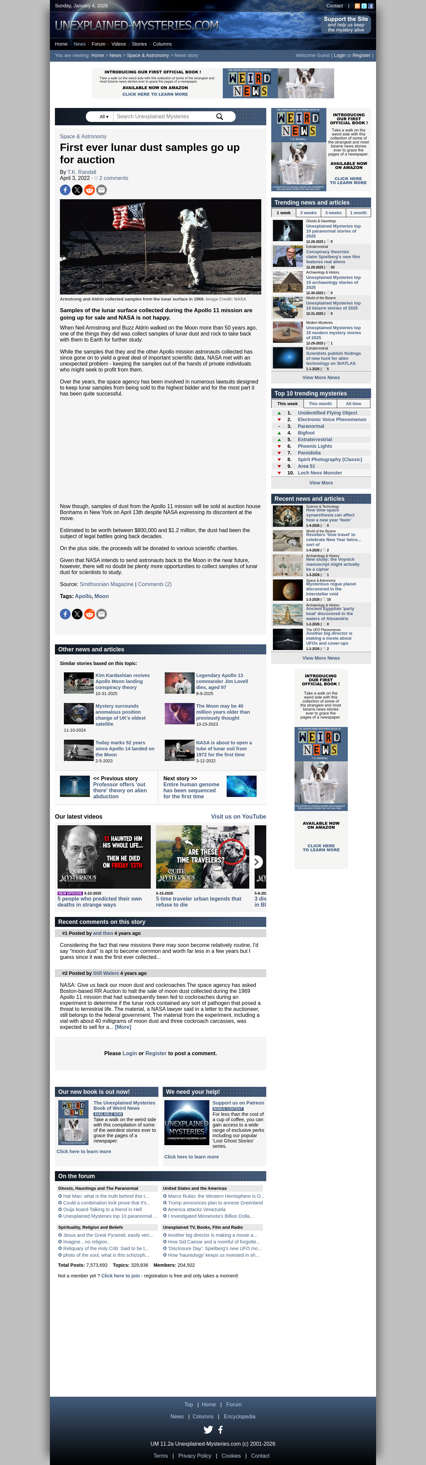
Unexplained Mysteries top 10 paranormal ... (110, 1216)
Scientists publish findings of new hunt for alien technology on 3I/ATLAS (333, 358)
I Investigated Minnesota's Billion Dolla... (211, 1216)
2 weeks (308, 212)
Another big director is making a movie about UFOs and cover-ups (329, 638)
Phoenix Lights (315, 446)
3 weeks (333, 212)
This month (320, 403)
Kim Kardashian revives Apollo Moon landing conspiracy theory (123, 681)
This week (287, 403)
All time (353, 403)
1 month (358, 212)
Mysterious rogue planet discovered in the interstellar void (331, 588)
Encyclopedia (240, 1416)
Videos (118, 44)
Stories (139, 44)
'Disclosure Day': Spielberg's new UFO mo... (215, 1248)
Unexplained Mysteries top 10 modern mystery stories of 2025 (333, 332)
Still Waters (106, 973)
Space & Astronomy (148, 55)
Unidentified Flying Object (327, 412)
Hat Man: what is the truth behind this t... (106, 1196)
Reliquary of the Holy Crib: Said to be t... (106, 1248)
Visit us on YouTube (238, 816)
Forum (99, 44)
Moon (102, 596)
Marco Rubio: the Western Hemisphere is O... (216, 1196)
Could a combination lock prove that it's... (106, 1202)
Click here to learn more (84, 1151)
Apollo (83, 596)
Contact (334, 5)
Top (188, 1404)
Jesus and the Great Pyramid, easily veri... (108, 1235)
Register (362, 55)
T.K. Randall (82, 172)
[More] (123, 1027)
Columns (162, 44)
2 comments (111, 178)
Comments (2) (155, 584)
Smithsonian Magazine (107, 584)
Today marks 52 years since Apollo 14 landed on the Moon (125, 748)
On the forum (76, 1176)
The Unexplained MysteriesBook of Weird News (124, 1105)
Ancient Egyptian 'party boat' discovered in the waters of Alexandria (330, 613)
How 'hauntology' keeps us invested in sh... (213, 1255)
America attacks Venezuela (197, 1209)
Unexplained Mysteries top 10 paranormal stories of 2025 (333, 231)
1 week (284, 212)
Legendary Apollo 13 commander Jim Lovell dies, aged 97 (222, 681)
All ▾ (105, 116)
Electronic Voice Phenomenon (332, 419)
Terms (160, 1456)
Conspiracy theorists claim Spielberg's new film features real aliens (333, 256)
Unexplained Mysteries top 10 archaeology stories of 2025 (333, 282)
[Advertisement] (160, 450)
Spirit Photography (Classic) (330, 459)
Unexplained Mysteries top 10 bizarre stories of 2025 (333, 306)
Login (340, 55)
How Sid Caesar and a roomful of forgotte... (214, 1241)
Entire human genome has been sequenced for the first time (191, 790)
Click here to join (120, 1275)
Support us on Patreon (238, 1102)
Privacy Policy (195, 1456)
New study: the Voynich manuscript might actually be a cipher (333, 564)
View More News (321, 377)
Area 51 (306, 466)
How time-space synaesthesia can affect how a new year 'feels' (330, 514)
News (80, 44)
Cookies (231, 1456)
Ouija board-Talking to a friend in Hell (102, 1209)
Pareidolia (309, 452)
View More (321, 482)
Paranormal (311, 426)
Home (61, 44)
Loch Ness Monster (320, 472)
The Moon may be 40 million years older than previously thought (223, 712)
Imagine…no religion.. (86, 1241)
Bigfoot (306, 432)
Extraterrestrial (315, 439)
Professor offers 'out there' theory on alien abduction (120, 790)
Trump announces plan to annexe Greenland (215, 1202)
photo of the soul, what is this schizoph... (106, 1255)
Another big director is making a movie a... (212, 1235)
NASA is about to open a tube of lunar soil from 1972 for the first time (224, 748)
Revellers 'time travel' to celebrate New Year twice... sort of (333, 539)
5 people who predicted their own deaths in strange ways (100, 902)
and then (103, 933)
